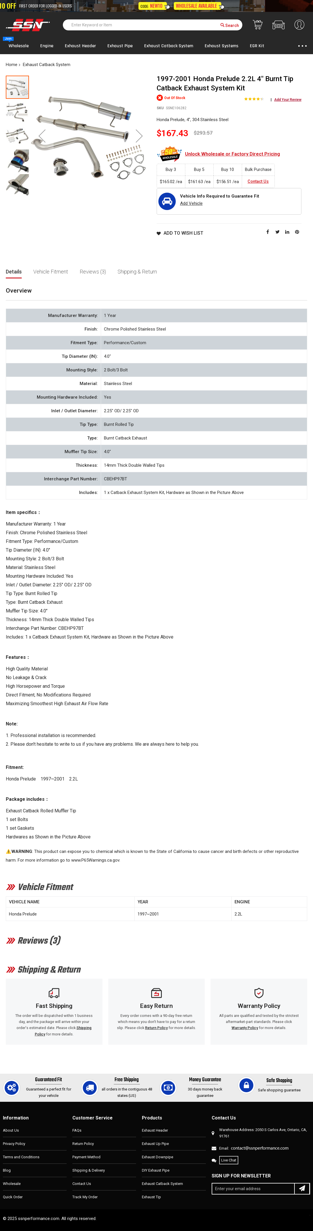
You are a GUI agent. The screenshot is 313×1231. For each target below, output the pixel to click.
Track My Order (85, 1197)
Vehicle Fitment (50, 272)
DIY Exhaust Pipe (155, 1170)
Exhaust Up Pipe (155, 1143)
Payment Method (86, 1157)
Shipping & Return (137, 272)
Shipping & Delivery (88, 1170)
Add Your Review (287, 100)
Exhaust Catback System (46, 64)
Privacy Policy (14, 1143)
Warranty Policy (245, 1028)
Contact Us (258, 181)
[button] (42, 136)
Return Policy (156, 1028)
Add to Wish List (183, 233)
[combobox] (153, 25)
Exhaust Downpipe (157, 1157)
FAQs (76, 1130)
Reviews (93, 272)
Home (11, 64)
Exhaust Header (155, 1130)
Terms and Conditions (21, 1157)
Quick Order (13, 1197)
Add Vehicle (191, 203)
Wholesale (12, 1183)
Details (14, 272)
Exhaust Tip (151, 1197)
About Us (11, 1130)
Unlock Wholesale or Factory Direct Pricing (232, 154)
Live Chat (228, 1160)
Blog (7, 1170)
